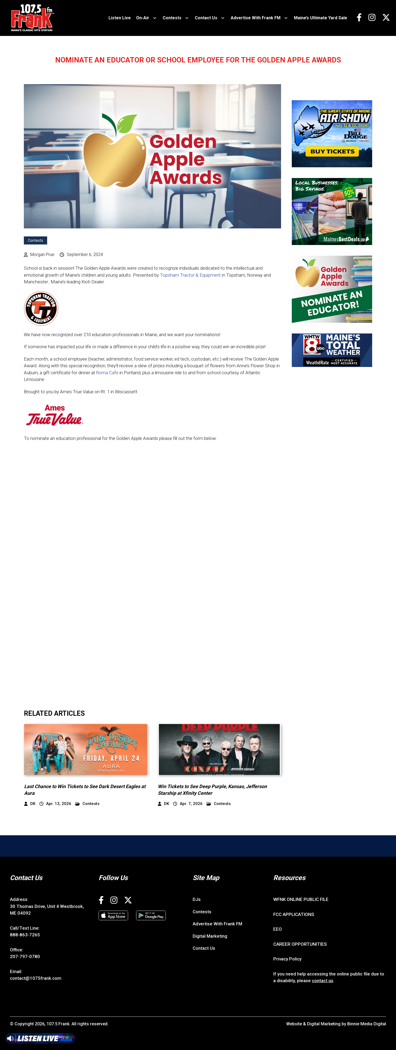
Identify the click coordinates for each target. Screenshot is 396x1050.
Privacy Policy (287, 959)
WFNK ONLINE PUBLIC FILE (300, 899)
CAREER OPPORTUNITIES (300, 944)
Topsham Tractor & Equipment (190, 275)
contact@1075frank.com (35, 978)
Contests (172, 17)
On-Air (142, 17)
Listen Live (120, 17)
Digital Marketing (210, 936)
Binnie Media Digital (366, 1023)
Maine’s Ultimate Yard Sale (320, 17)
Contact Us (206, 17)
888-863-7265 (25, 934)
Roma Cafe (107, 372)
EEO (277, 929)
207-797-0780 (25, 956)
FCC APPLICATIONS (293, 914)
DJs (197, 899)
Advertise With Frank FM (256, 17)
